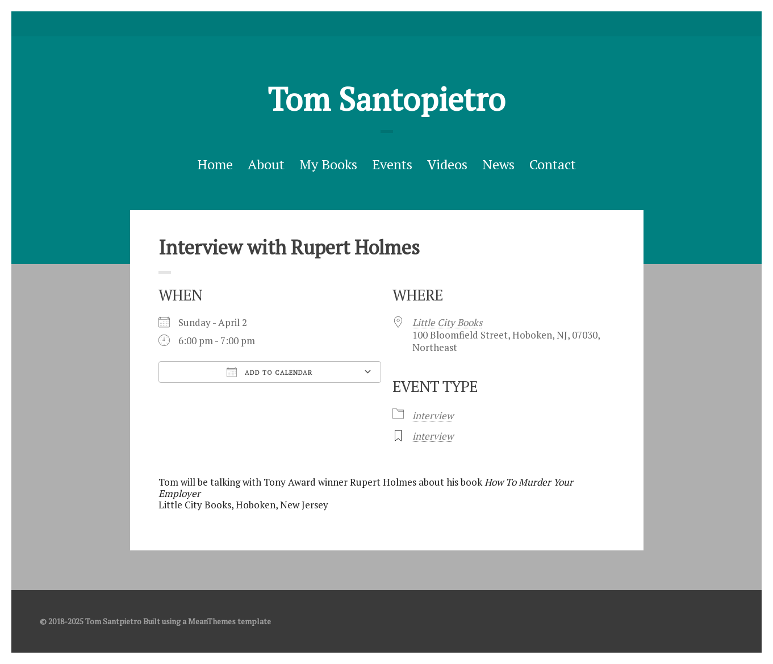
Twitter (369, 24)
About (266, 164)
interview (432, 415)
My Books (328, 164)
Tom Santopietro (386, 99)
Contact (552, 164)
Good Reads (404, 24)
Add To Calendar (269, 372)
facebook (387, 24)
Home (215, 164)
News (498, 164)
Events (392, 164)
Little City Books (447, 322)
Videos (447, 164)
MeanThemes (212, 621)
